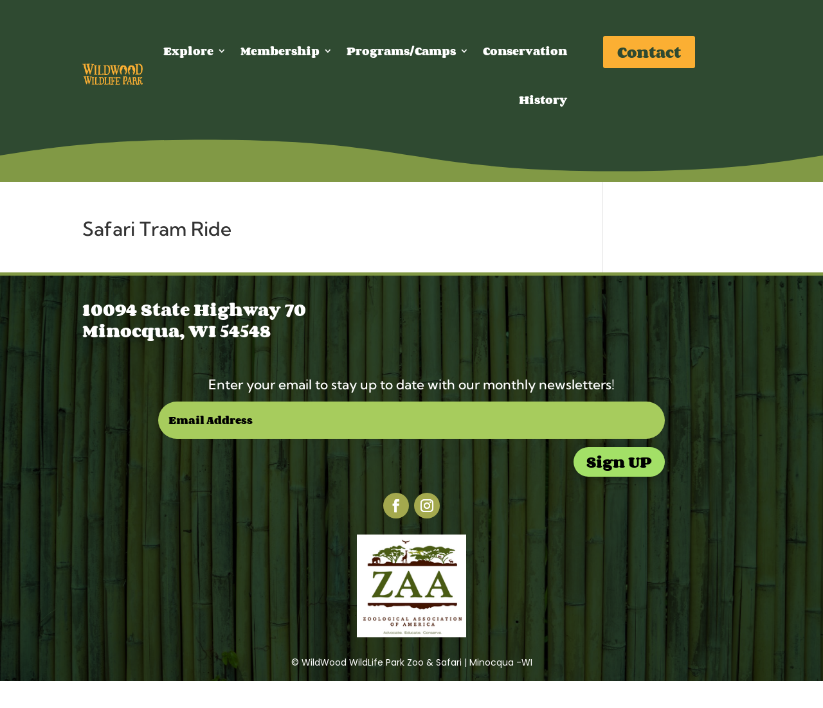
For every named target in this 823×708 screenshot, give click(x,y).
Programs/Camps (401, 51)
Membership (280, 51)
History (543, 100)
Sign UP (619, 461)
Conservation (525, 51)
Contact (649, 52)
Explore (188, 51)
